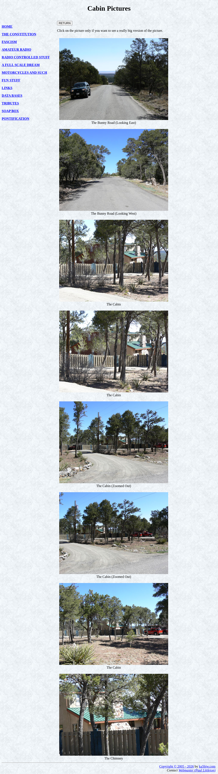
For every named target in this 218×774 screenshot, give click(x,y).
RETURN (65, 23)
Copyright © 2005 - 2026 (176, 766)
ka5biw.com (207, 766)
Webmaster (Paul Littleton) (196, 770)
